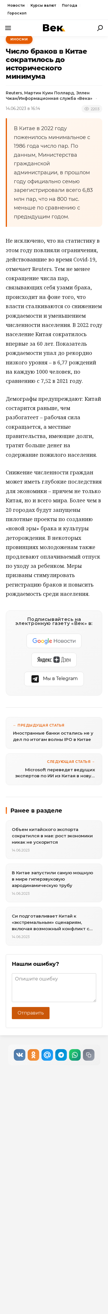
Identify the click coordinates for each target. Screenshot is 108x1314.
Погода (69, 5)
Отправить (31, 1013)
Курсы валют (43, 5)
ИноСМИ (19, 39)
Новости (16, 5)
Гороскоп (16, 13)
